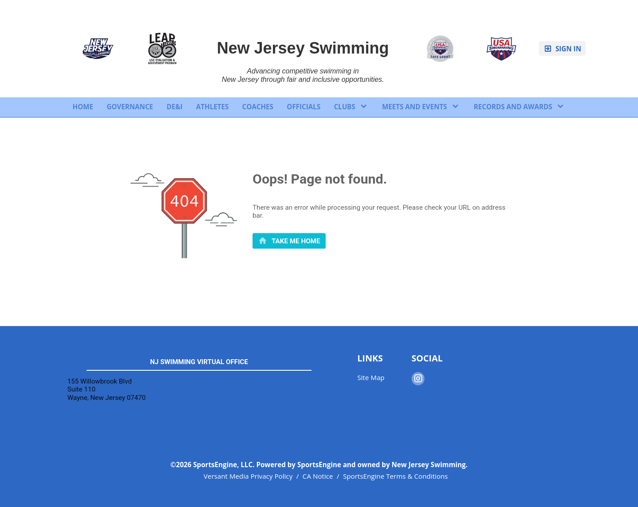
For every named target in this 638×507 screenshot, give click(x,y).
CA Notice (318, 476)
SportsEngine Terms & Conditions (395, 476)
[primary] (289, 241)
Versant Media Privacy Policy (248, 476)
